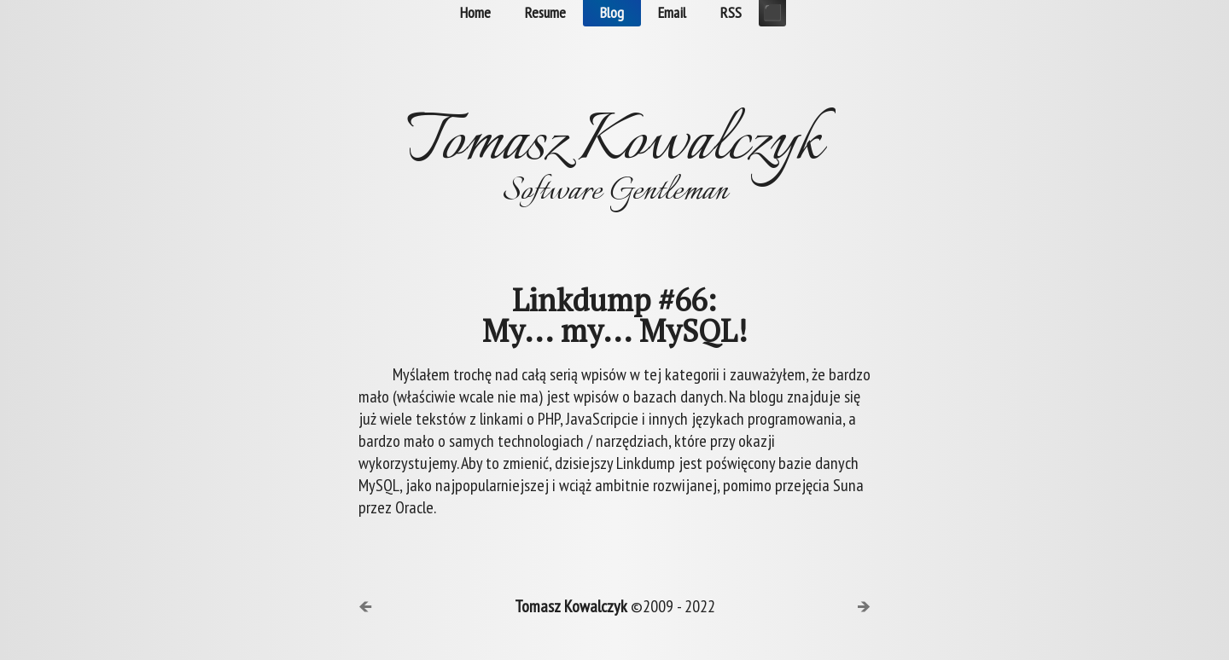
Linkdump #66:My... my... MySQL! (615, 315)
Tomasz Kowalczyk (571, 606)
